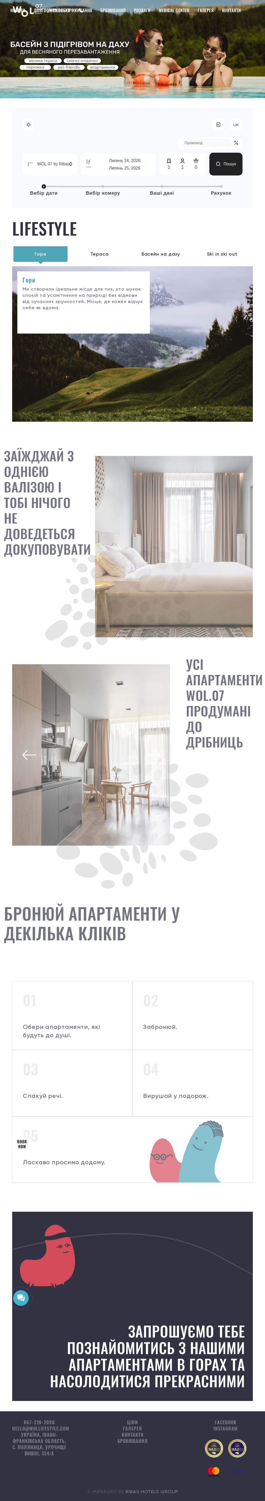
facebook (225, 1422)
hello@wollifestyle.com (40, 1428)
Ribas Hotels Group (152, 1492)
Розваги (142, 10)
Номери (17, 10)
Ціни (132, 1422)
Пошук (226, 164)
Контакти (231, 10)
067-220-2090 (39, 1422)
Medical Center (174, 10)
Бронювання (113, 10)
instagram (226, 1428)
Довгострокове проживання (63, 10)
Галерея (206, 10)
